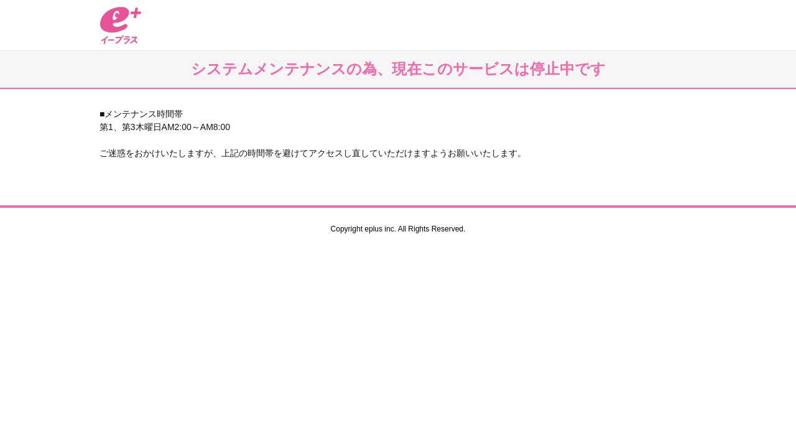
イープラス (121, 25)
